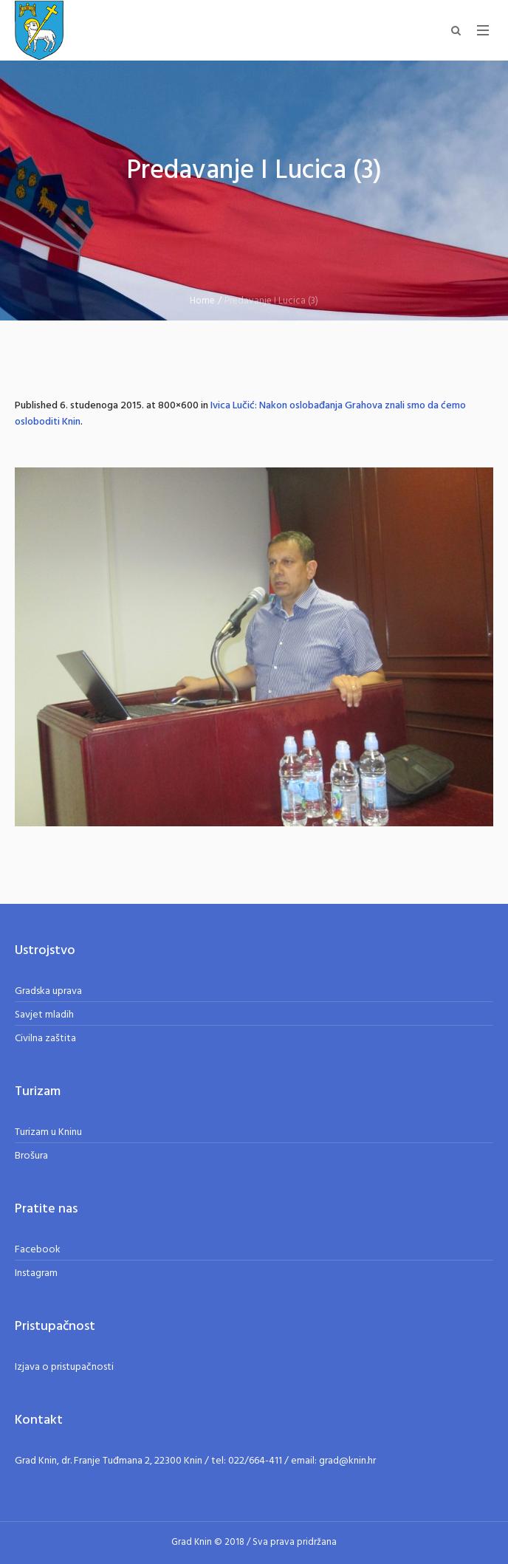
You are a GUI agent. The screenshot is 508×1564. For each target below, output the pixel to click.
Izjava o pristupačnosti (64, 1367)
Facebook (38, 1249)
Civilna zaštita (45, 1038)
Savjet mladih (44, 1014)
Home (202, 301)
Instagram (36, 1273)
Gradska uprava (48, 991)
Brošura (31, 1156)
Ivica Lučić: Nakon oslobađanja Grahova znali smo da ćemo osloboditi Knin (240, 414)
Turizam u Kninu (48, 1132)
